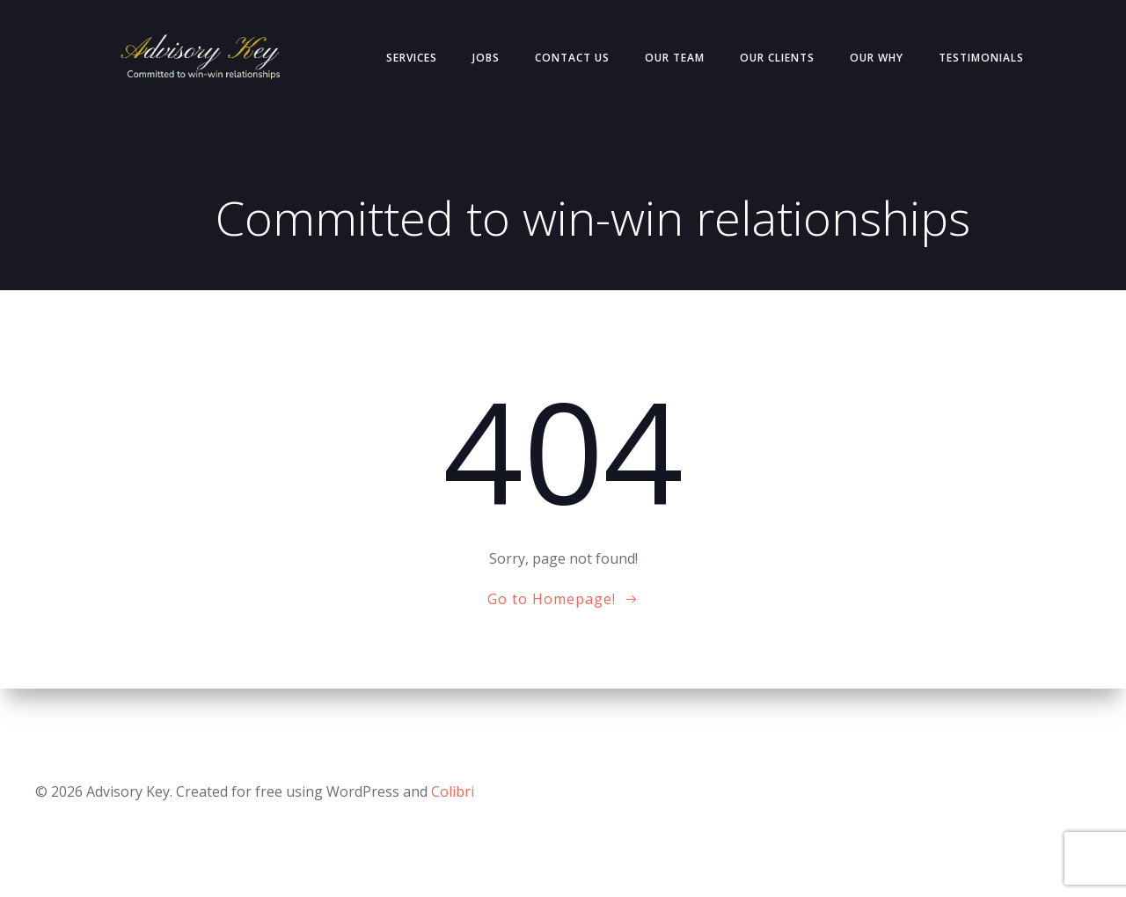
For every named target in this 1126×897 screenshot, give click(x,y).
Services (411, 57)
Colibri (452, 791)
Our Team (675, 57)
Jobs (486, 57)
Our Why (876, 57)
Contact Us (572, 57)
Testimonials (981, 57)
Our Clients (777, 57)
